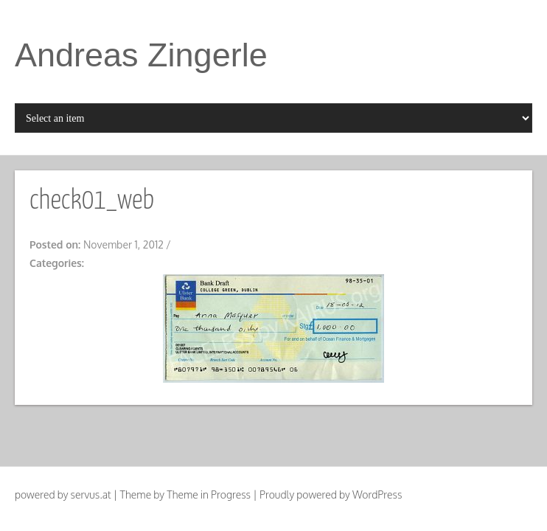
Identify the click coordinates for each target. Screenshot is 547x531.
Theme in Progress (209, 494)
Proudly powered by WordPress (330, 494)
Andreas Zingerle (141, 55)
